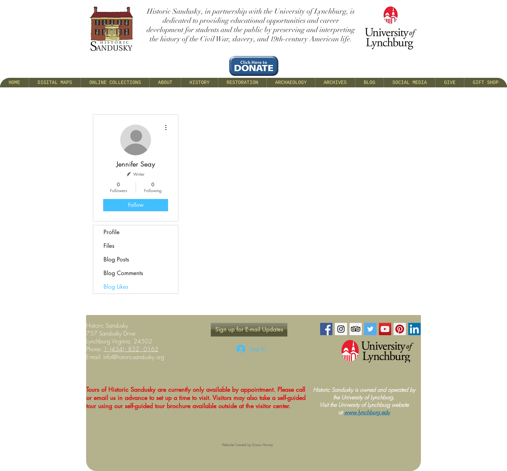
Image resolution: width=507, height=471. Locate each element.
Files (109, 245)
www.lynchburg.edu (367, 412)
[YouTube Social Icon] (385, 329)
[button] (165, 82)
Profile (112, 232)
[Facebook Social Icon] (326, 329)
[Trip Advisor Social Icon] (356, 329)
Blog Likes (116, 286)
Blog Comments (123, 273)
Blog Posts (116, 259)
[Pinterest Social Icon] (400, 329)
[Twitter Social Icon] (370, 329)
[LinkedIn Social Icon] (414, 329)
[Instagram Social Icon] (341, 329)
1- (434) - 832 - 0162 (131, 349)
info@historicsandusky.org (133, 357)
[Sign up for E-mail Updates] (249, 330)
